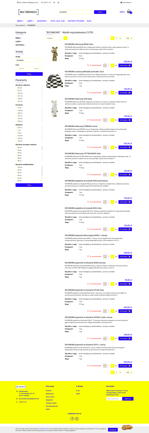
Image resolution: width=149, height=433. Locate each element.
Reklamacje (50, 394)
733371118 (22, 402)
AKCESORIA (42, 21)
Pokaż (29, 185)
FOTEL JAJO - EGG (58, 21)
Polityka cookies (51, 403)
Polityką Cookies (44, 428)
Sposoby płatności (52, 406)
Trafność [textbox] (49, 38)
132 (127, 38)
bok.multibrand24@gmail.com (29, 399)
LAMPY (30, 21)
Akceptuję (113, 430)
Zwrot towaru (50, 397)
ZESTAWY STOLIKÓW (76, 21)
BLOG (89, 21)
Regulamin (49, 400)
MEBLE (20, 21)
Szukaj (29, 74)
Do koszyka (125, 65)
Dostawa (49, 390)
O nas (78, 390)
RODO (48, 409)
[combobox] (56, 38)
